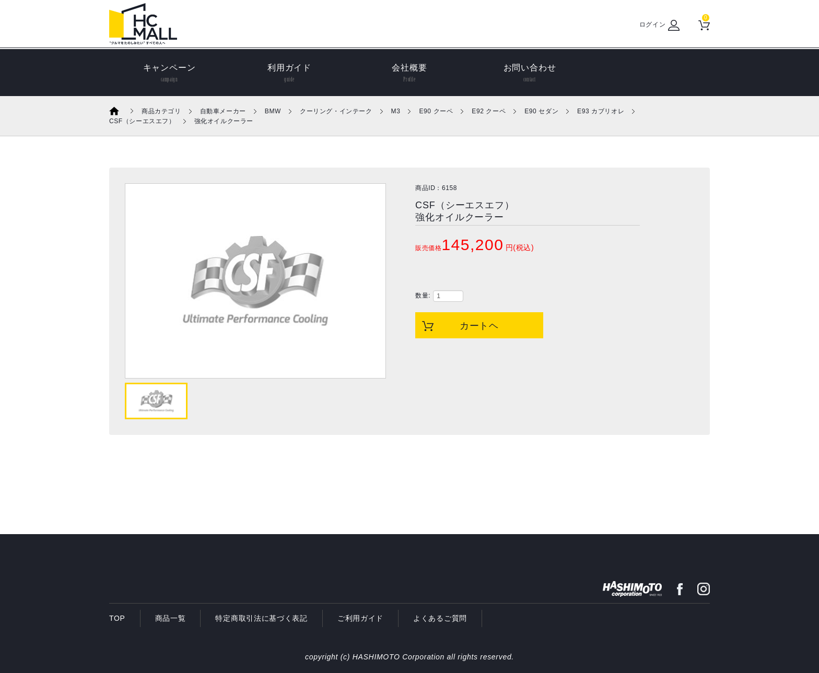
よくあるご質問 (440, 618)
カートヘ (479, 326)
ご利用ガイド (360, 618)
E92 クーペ (489, 111)
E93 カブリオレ (600, 111)
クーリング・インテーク (336, 111)
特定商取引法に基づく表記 (261, 618)
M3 (396, 111)
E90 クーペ (436, 111)
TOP (117, 618)
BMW (273, 111)
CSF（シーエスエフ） (142, 121)
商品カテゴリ (161, 111)
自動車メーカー (223, 111)
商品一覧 (170, 618)
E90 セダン (541, 111)
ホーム (121, 111)
